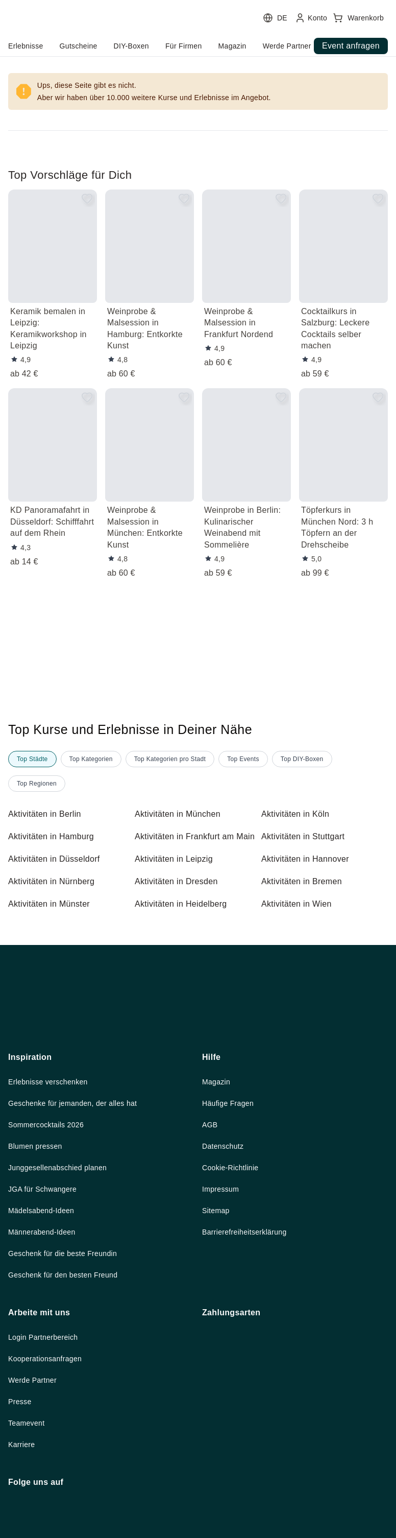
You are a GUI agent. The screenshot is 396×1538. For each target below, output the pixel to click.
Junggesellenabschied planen (63, 1265)
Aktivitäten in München (182, 814)
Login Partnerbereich (47, 1437)
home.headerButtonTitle (65, 46)
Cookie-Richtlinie (233, 1265)
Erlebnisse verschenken (51, 1177)
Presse (20, 1503)
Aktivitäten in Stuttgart (308, 837)
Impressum (223, 1287)
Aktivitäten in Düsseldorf (58, 871)
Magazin (217, 1177)
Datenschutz (225, 1243)
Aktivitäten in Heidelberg (185, 916)
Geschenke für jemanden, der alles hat (79, 1199)
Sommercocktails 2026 (49, 1221)
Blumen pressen (37, 1243)
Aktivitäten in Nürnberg (56, 894)
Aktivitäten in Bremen (305, 894)
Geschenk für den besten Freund (68, 1375)
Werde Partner (35, 1481)
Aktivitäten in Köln (298, 814)
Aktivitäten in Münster (53, 916)
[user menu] (198, 33)
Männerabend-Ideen (46, 1331)
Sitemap (217, 1309)
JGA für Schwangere (46, 1287)
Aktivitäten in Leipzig (177, 871)
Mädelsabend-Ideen (45, 1309)
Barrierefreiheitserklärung (250, 1331)
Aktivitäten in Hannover (309, 871)
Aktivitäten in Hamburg (55, 837)
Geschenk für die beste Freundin (68, 1353)
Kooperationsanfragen (50, 1459)
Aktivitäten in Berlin (48, 814)
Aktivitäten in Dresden (180, 894)
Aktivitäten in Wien (299, 916)
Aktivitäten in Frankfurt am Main (190, 843)
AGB (210, 1221)
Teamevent (28, 1525)
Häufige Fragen (231, 1199)
